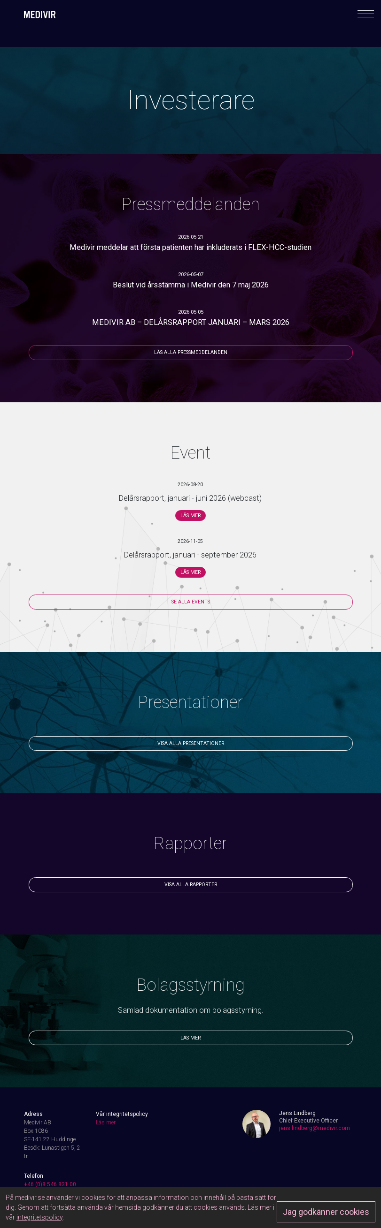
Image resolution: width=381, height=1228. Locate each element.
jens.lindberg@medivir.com (314, 1128)
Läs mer (190, 515)
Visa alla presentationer (190, 743)
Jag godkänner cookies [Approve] (326, 1212)
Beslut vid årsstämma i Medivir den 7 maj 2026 (191, 284)
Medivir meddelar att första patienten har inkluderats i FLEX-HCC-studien (190, 247)
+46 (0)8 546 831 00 (50, 1184)
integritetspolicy (39, 1217)
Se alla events (190, 602)
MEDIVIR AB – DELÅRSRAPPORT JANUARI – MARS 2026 (190, 322)
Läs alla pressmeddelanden (190, 352)
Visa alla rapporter (190, 884)
